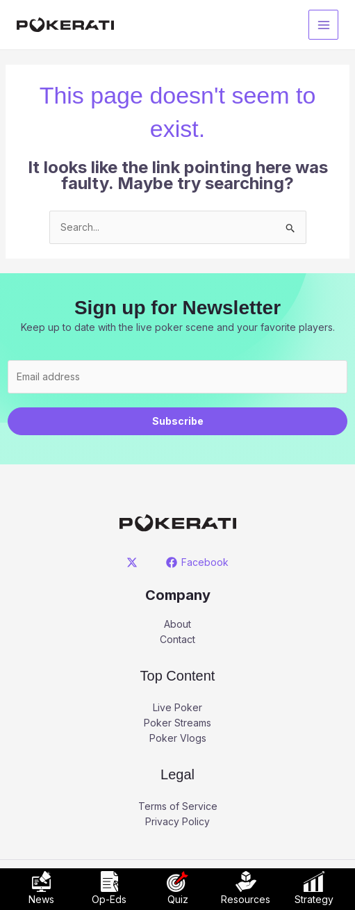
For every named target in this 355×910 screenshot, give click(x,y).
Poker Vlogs (177, 738)
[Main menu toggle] (323, 25)
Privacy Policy (177, 821)
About (177, 624)
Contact (177, 639)
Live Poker (177, 707)
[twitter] (133, 562)
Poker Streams (177, 723)
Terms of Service (177, 806)
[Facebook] (198, 562)
